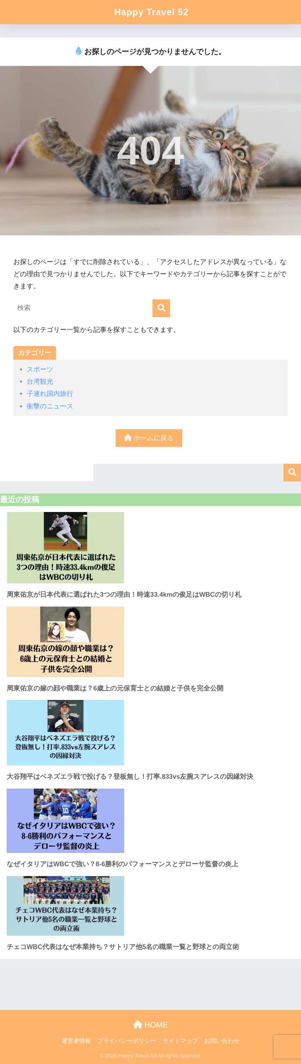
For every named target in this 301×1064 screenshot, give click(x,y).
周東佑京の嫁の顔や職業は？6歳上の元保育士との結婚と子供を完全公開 (115, 688)
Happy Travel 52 (151, 12)
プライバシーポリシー (126, 1041)
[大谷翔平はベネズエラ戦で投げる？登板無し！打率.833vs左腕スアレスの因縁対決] (150, 732)
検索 (292, 472)
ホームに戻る (149, 438)
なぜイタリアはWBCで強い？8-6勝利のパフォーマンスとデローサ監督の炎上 (122, 864)
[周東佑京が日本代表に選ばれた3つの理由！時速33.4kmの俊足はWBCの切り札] (150, 547)
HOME (150, 1024)
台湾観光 (40, 381)
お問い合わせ (221, 1041)
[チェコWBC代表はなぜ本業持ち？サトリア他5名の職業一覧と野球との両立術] (150, 905)
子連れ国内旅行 (50, 393)
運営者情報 (76, 1041)
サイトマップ (180, 1041)
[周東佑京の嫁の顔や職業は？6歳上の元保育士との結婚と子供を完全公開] (150, 642)
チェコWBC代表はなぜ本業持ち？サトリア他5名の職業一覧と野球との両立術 (123, 947)
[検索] (161, 308)
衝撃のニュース (50, 406)
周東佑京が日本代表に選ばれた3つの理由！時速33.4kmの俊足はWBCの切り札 (124, 594)
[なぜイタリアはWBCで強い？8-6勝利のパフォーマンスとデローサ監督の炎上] (150, 821)
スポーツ (40, 369)
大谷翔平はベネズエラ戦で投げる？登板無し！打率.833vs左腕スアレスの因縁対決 (130, 776)
